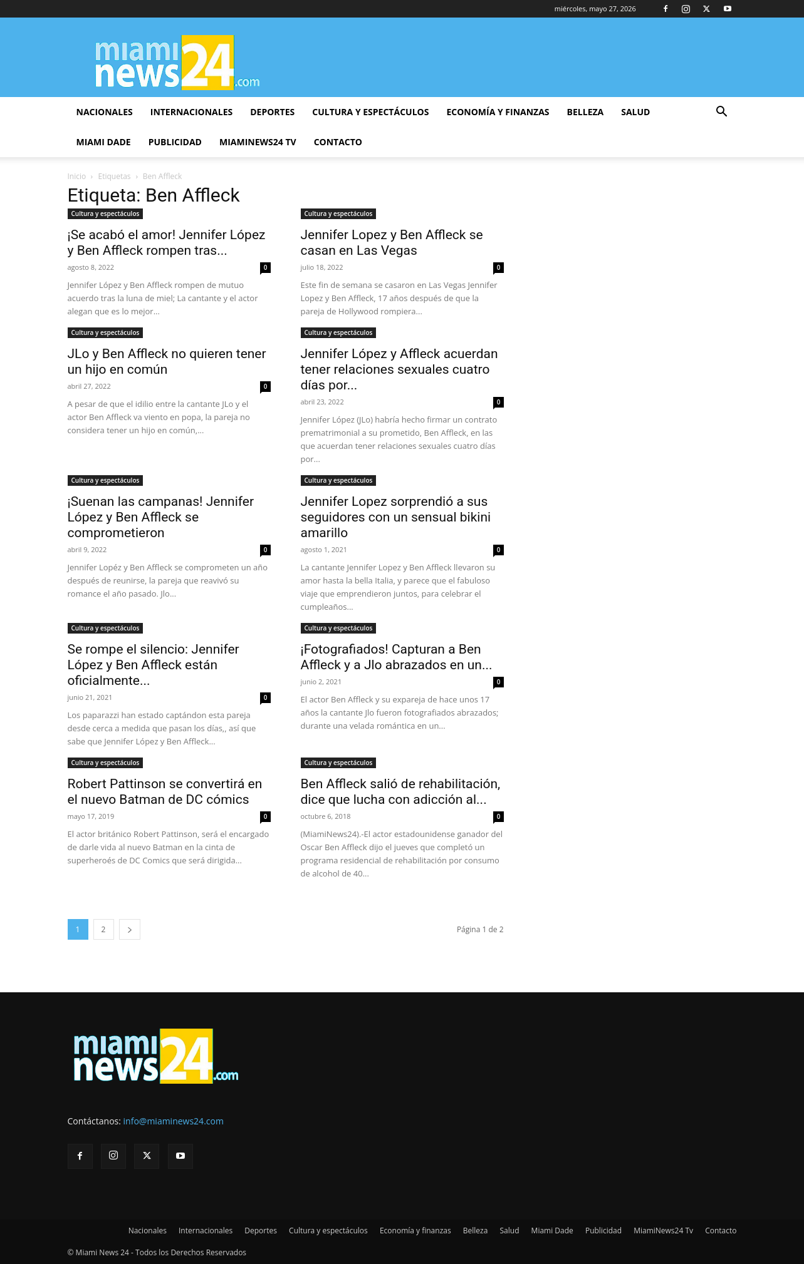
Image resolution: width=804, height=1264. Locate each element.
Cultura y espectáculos (370, 112)
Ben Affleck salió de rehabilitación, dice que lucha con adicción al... (401, 791)
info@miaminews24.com (173, 1121)
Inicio (77, 176)
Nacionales (104, 112)
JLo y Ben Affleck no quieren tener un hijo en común (167, 361)
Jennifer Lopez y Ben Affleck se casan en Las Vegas (392, 242)
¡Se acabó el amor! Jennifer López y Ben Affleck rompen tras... (167, 242)
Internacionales (191, 112)
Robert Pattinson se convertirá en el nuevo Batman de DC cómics (165, 791)
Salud (635, 112)
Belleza (585, 112)
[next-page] (129, 929)
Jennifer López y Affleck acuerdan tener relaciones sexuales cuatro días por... (399, 369)
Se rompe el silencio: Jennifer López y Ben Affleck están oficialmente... (153, 665)
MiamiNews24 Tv (257, 142)
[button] (722, 113)
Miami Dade (103, 142)
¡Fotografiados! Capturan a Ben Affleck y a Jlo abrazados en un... (397, 657)
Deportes (272, 112)
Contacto (338, 142)
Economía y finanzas (497, 112)
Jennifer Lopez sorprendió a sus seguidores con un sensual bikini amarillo (396, 517)
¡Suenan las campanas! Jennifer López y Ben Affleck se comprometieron (161, 517)
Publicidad (175, 142)
